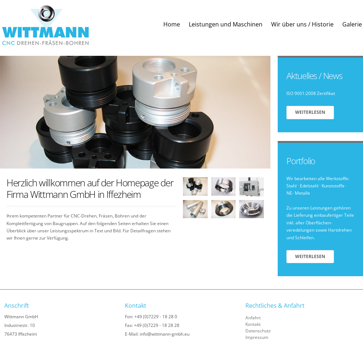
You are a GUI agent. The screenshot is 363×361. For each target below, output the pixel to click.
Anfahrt (253, 318)
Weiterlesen (310, 112)
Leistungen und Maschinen (225, 24)
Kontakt (253, 324)
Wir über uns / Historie (302, 24)
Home (171, 24)
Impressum (256, 337)
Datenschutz (258, 331)
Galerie (352, 24)
